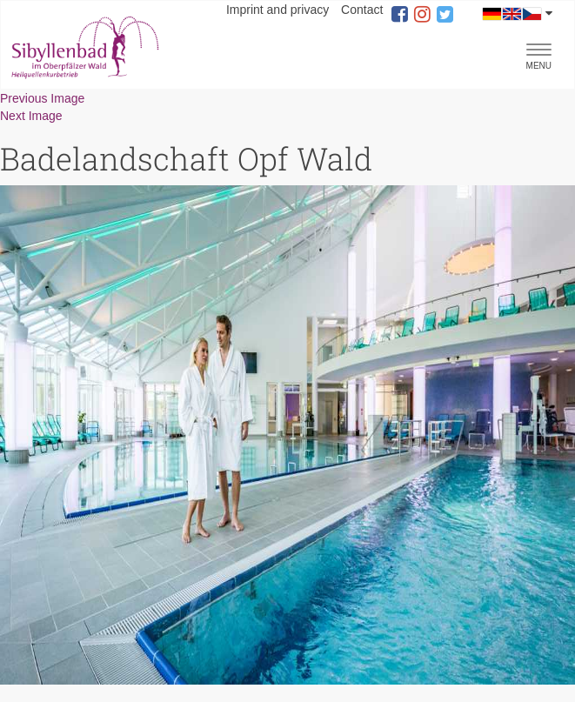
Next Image (31, 116)
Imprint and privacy (277, 10)
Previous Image (42, 98)
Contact (362, 10)
